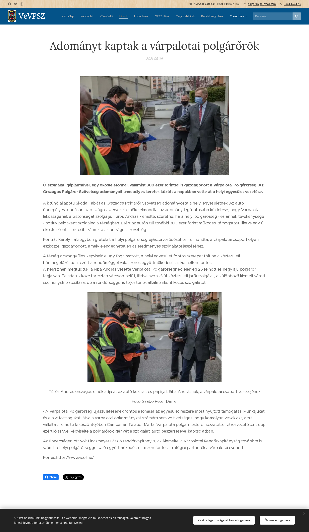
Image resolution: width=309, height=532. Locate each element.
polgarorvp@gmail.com (262, 4)
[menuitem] (91, 16)
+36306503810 (292, 4)
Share (51, 477)
